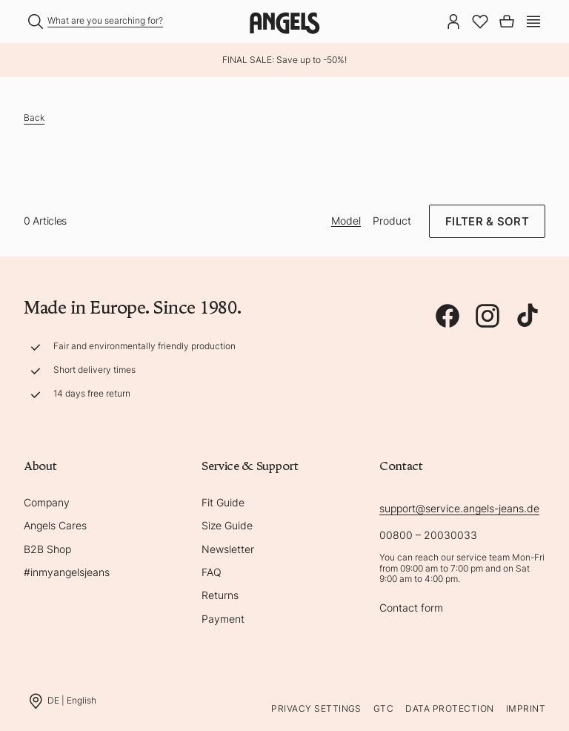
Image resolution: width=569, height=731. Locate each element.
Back (34, 117)
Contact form (411, 607)
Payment (223, 618)
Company (47, 502)
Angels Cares (55, 525)
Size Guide (227, 525)
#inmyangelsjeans (67, 572)
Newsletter (228, 549)
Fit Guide (223, 502)
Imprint (525, 708)
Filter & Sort (487, 221)
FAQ (212, 572)
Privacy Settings (316, 708)
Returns (220, 595)
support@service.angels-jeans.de (459, 508)
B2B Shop (47, 549)
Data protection (449, 708)
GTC (383, 708)
